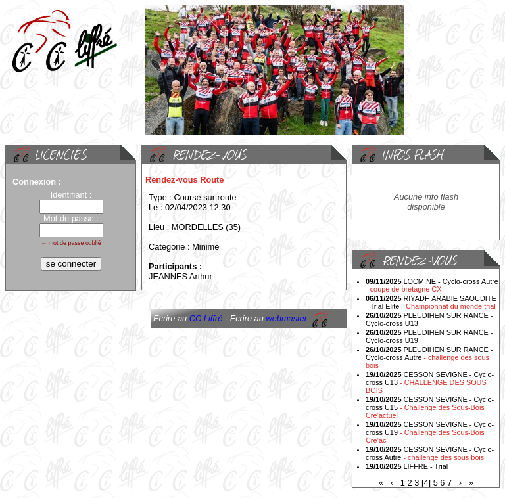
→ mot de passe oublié (71, 243)
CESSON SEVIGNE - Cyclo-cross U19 (430, 432)
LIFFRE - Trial (407, 466)
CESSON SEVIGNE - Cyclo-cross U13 (430, 382)
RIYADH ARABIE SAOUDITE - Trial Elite (431, 302)
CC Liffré (206, 318)
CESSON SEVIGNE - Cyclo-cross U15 (430, 407)
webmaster (286, 318)
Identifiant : (71, 195)
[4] (426, 482)
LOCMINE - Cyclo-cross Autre (432, 285)
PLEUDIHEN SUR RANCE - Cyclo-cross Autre (429, 357)
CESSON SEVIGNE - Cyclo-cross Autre (430, 453)
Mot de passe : (71, 218)
